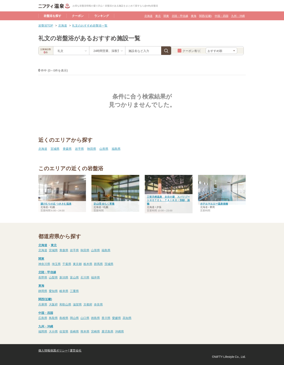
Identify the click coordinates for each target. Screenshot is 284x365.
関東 (166, 16)
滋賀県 (77, 304)
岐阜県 (63, 291)
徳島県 (95, 318)
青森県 (67, 148)
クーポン (78, 16)
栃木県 (87, 264)
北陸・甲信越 (180, 16)
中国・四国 (221, 16)
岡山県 (74, 318)
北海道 (148, 16)
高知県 (127, 318)
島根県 (63, 318)
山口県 (84, 318)
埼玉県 (56, 264)
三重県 (74, 291)
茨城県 (108, 264)
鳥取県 (53, 318)
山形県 (103, 148)
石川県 (84, 277)
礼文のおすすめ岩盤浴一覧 (89, 25)
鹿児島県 (107, 331)
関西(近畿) (205, 16)
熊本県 (84, 331)
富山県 (74, 277)
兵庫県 (42, 304)
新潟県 (63, 277)
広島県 (42, 318)
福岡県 (42, 331)
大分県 (53, 331)
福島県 (116, 148)
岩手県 (79, 148)
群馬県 (98, 264)
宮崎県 (95, 331)
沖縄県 (119, 331)
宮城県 (55, 148)
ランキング (101, 16)
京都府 (87, 304)
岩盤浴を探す (52, 16)
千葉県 (66, 264)
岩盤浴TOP (45, 25)
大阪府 (53, 304)
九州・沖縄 (238, 16)
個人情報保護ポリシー (53, 350)
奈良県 (98, 304)
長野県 (42, 277)
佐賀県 (63, 331)
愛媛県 (116, 318)
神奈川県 (44, 264)
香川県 (106, 318)
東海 (193, 16)
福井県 (95, 277)
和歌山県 (65, 304)
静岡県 (42, 291)
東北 (158, 16)
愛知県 (53, 291)
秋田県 (91, 148)
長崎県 (74, 331)
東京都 (77, 264)
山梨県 (53, 277)
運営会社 (76, 350)
